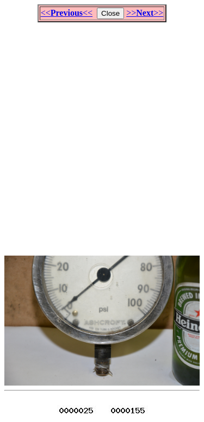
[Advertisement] (102, 134)
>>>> (144, 12)
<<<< (66, 12)
